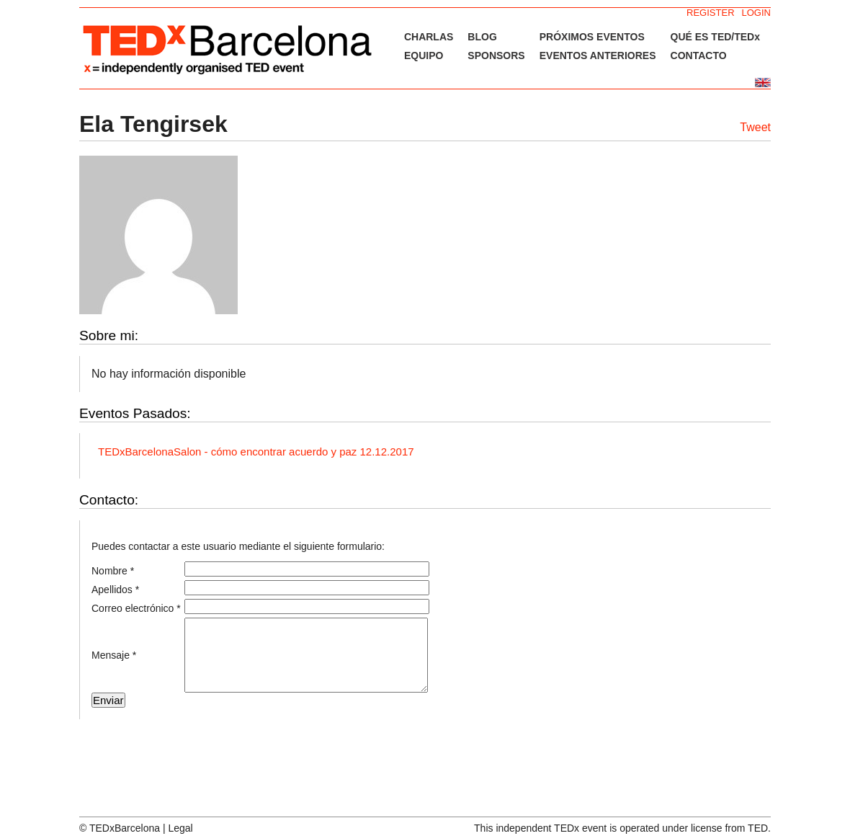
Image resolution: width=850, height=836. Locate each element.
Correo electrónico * (136, 608)
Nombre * (112, 571)
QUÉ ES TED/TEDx (715, 37)
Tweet (755, 127)
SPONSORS (496, 55)
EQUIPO (423, 55)
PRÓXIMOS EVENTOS (592, 37)
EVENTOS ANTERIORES (598, 55)
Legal (180, 828)
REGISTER (710, 12)
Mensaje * (113, 655)
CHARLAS (428, 37)
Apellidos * (115, 589)
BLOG (482, 37)
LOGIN (756, 12)
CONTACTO (699, 55)
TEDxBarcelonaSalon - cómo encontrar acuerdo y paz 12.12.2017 (256, 451)
